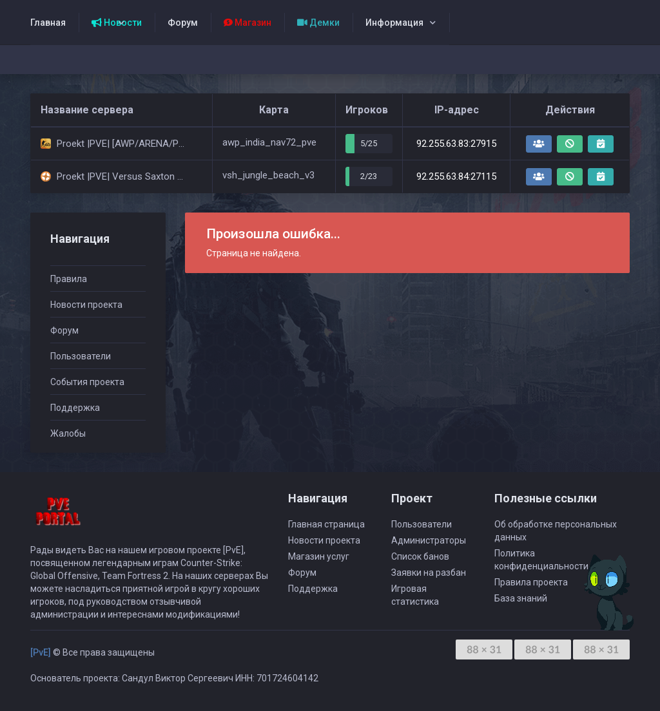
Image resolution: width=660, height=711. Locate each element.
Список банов (420, 556)
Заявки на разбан (428, 572)
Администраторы (428, 540)
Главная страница (326, 524)
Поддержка (75, 408)
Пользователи (80, 356)
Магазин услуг (318, 556)
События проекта (87, 382)
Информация (394, 22)
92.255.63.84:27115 (456, 176)
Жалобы (68, 433)
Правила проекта (531, 582)
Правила (68, 279)
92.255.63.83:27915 (456, 143)
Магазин (247, 22)
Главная (48, 22)
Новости (117, 22)
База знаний (520, 598)
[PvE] (40, 652)
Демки (318, 22)
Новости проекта (86, 304)
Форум (183, 22)
